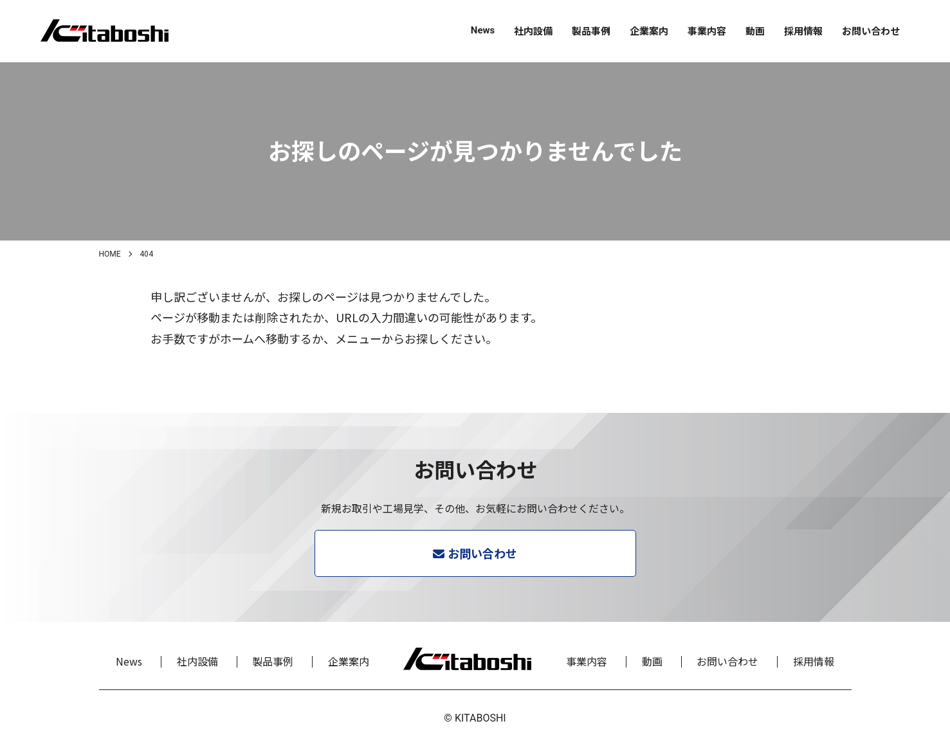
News (483, 30)
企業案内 (649, 30)
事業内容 (707, 30)
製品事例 (591, 30)
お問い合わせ (871, 30)
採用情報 (803, 30)
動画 (755, 30)
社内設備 (533, 30)
